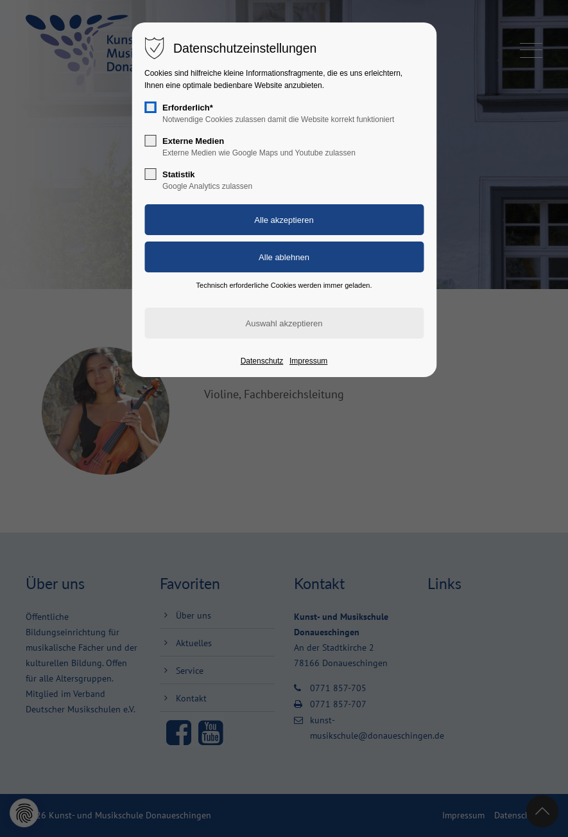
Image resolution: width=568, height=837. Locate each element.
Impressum (308, 361)
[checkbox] (150, 107)
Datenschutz (262, 361)
